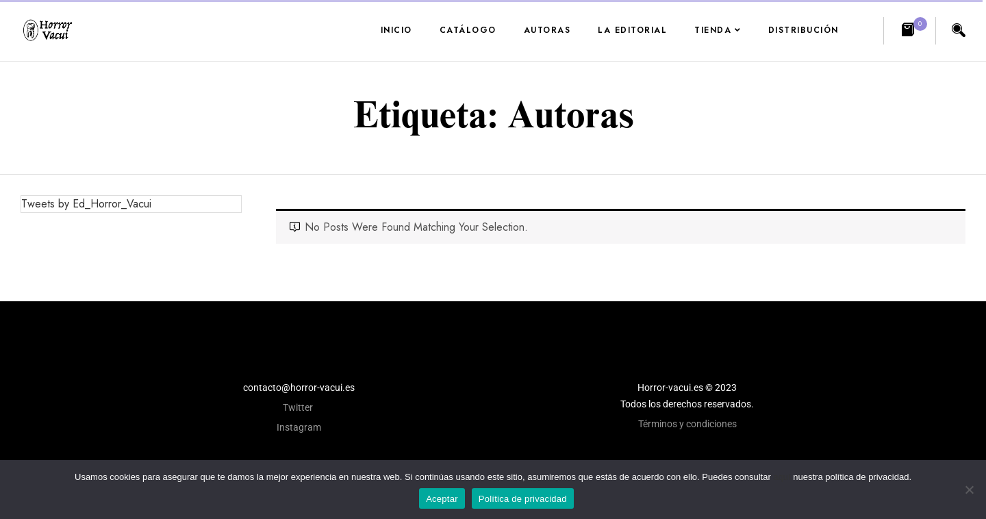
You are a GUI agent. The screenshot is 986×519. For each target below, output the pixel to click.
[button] (909, 31)
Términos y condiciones (687, 423)
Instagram (299, 427)
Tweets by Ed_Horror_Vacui (86, 204)
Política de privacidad (523, 499)
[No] (969, 489)
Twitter (299, 407)
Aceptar (442, 499)
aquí (781, 477)
